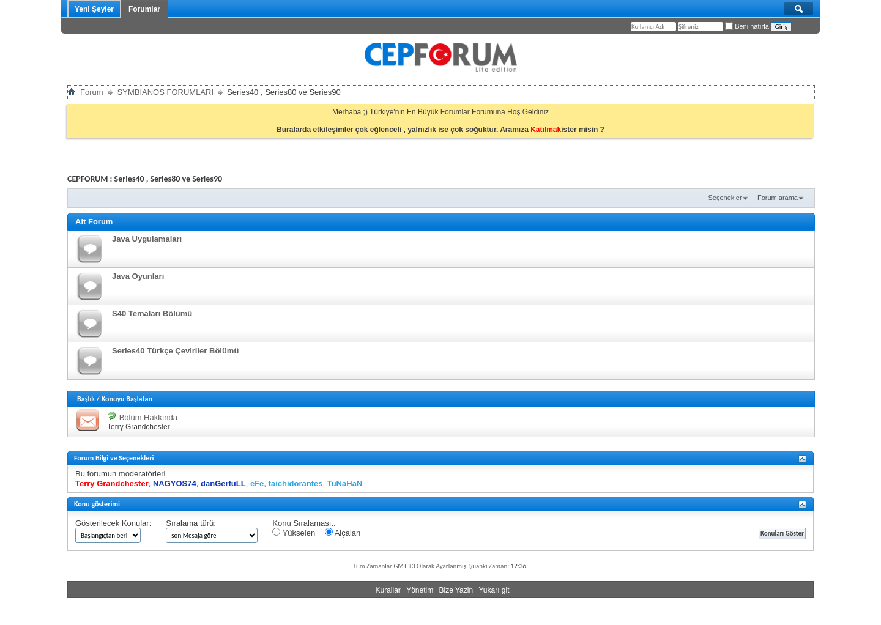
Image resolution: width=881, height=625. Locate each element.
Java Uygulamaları (147, 238)
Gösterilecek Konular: (113, 523)
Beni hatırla (747, 26)
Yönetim (419, 590)
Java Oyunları (138, 276)
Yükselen (293, 533)
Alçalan (343, 533)
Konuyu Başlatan (127, 398)
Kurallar (387, 590)
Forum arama (777, 197)
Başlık (86, 398)
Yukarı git (493, 590)
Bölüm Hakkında (148, 417)
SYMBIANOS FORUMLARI (165, 92)
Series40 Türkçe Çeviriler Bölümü (175, 350)
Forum (91, 92)
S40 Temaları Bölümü (152, 313)
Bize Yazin (456, 590)
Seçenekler (725, 197)
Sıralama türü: (191, 523)
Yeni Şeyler (94, 9)
